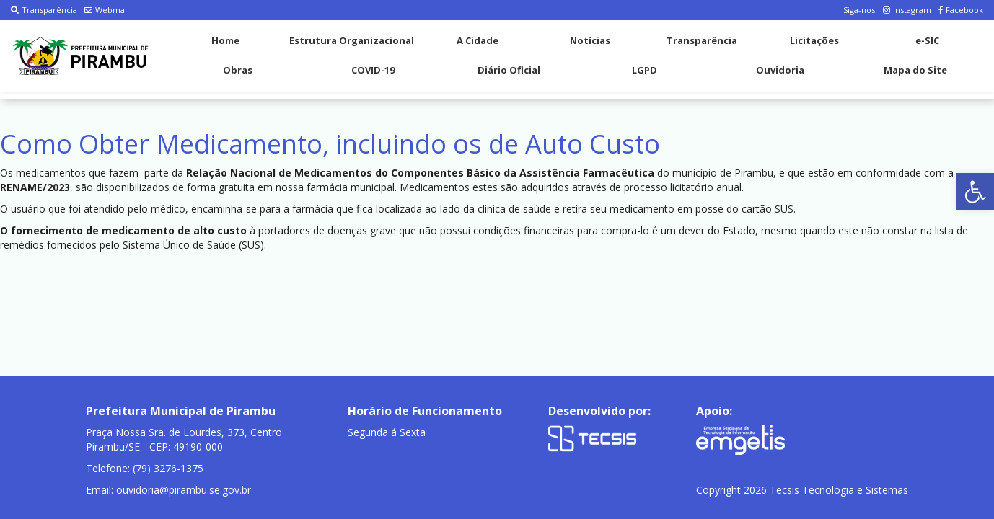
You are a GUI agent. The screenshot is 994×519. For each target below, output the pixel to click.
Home (225, 40)
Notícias (590, 40)
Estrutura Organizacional (351, 40)
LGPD (644, 69)
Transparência (44, 9)
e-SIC (927, 40)
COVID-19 (373, 69)
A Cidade (477, 40)
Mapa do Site (915, 69)
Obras (237, 69)
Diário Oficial (509, 69)
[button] (975, 191)
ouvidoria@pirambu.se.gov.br (183, 490)
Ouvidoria (780, 69)
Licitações (814, 40)
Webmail (106, 9)
